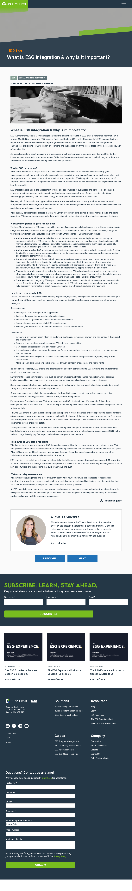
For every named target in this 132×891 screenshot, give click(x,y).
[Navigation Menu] (124, 4)
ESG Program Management (67, 741)
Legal (8, 738)
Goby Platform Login (100, 758)
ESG (14, 78)
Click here (46, 777)
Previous (49, 558)
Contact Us (96, 754)
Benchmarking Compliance (66, 706)
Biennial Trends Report (74, 246)
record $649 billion (19, 139)
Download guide (113, 500)
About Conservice (99, 745)
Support (8, 742)
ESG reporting (113, 460)
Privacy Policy (11, 733)
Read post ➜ (12, 679)
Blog (93, 706)
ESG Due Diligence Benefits (66, 754)
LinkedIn (58, 543)
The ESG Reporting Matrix (102, 719)
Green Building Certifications (103, 723)
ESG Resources (97, 715)
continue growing (70, 135)
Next (82, 558)
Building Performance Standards (69, 710)
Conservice (96, 741)
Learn (93, 710)
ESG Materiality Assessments (68, 745)
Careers (94, 749)
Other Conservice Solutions (67, 715)
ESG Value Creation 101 (65, 749)
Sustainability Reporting (34, 78)
